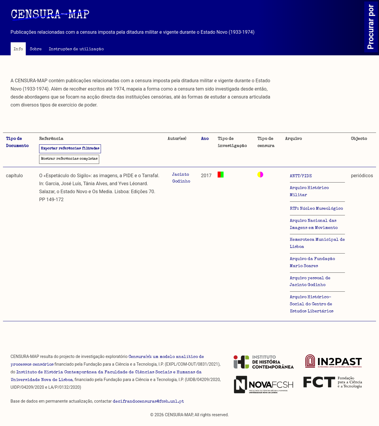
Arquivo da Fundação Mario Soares (312, 262)
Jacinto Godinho (181, 178)
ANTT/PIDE (301, 176)
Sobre (36, 49)
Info (18, 49)
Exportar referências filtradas (70, 149)
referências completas (69, 159)
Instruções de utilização (76, 49)
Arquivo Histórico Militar (309, 191)
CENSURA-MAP (50, 15)
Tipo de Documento (17, 142)
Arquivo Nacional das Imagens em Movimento (314, 224)
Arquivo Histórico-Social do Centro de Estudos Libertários (311, 304)
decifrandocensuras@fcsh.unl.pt (148, 402)
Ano (204, 139)
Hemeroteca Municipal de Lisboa (317, 243)
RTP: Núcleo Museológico (316, 209)
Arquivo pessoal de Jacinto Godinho (310, 282)
